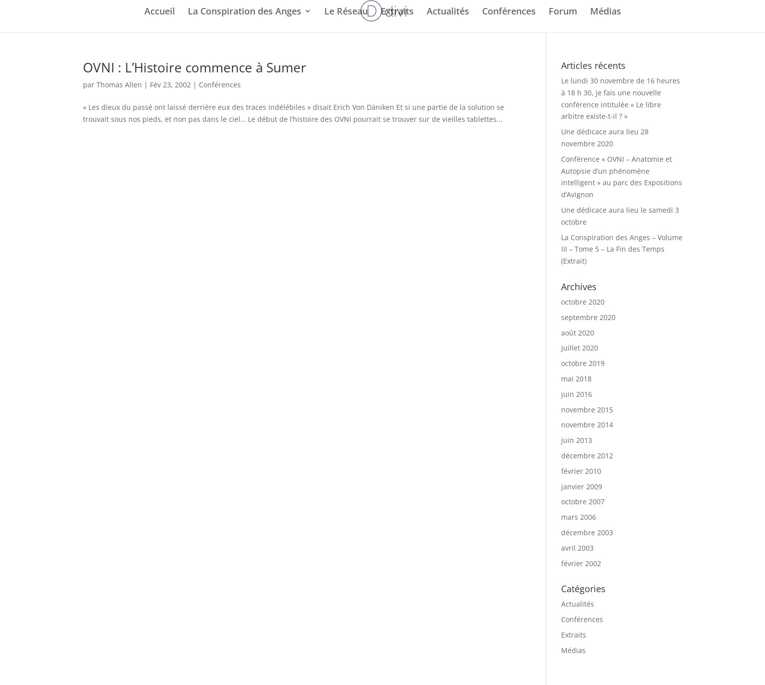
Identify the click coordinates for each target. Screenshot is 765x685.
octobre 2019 (583, 363)
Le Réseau (346, 12)
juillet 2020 (579, 347)
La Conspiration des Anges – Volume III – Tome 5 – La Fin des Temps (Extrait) (622, 249)
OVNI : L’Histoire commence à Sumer (194, 67)
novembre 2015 (587, 409)
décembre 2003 (587, 532)
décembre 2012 (587, 455)
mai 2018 (576, 378)
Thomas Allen (119, 84)
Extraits (397, 12)
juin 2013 (576, 440)
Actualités (448, 12)
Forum (563, 12)
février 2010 (581, 471)
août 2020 (577, 333)
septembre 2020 (588, 317)
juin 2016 (576, 394)
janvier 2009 (581, 486)
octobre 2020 (583, 302)
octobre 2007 (583, 501)
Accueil (159, 12)
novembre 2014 (587, 424)
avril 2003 (577, 548)
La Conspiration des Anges (244, 12)
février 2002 (581, 563)
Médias (605, 12)
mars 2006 (578, 517)
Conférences (509, 12)
